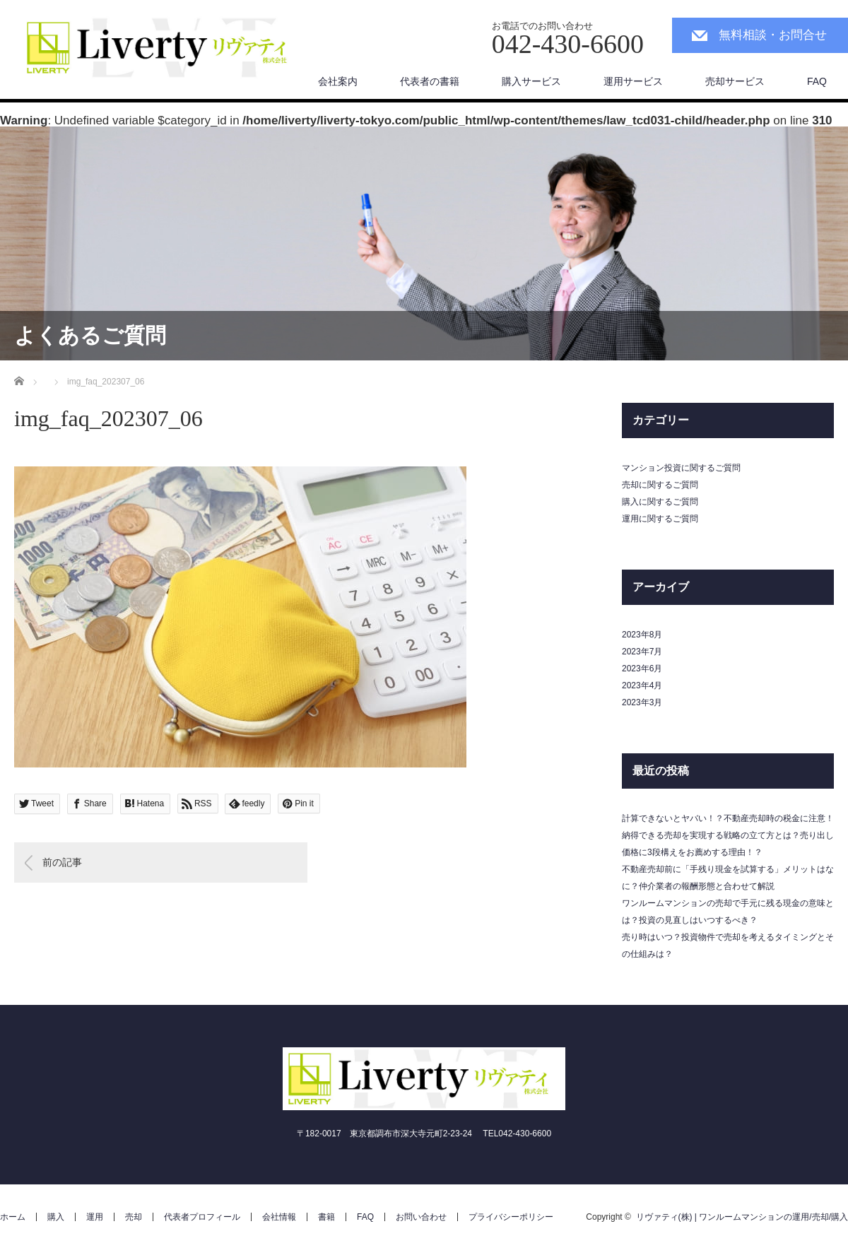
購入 (55, 1217)
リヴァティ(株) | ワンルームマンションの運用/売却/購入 (742, 1217)
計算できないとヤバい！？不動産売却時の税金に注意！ (728, 818)
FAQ (817, 81)
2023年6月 (642, 668)
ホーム (12, 1217)
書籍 (326, 1217)
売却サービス (735, 81)
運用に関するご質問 (660, 519)
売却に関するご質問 (660, 485)
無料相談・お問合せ (773, 35)
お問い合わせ (421, 1217)
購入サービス (531, 81)
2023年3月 (642, 702)
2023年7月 (642, 652)
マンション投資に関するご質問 (681, 468)
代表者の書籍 (429, 81)
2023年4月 (642, 685)
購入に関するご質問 (660, 502)
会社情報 (279, 1217)
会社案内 (338, 81)
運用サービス (633, 81)
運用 (94, 1217)
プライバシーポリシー (511, 1217)
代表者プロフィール (202, 1217)
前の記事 (62, 862)
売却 (133, 1217)
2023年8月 (642, 635)
